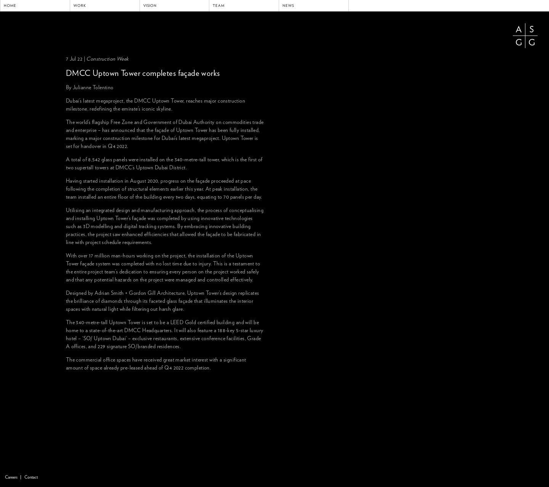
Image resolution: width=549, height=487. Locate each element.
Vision (150, 6)
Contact (31, 477)
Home (10, 6)
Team (219, 6)
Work (80, 6)
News (288, 6)
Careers (11, 477)
